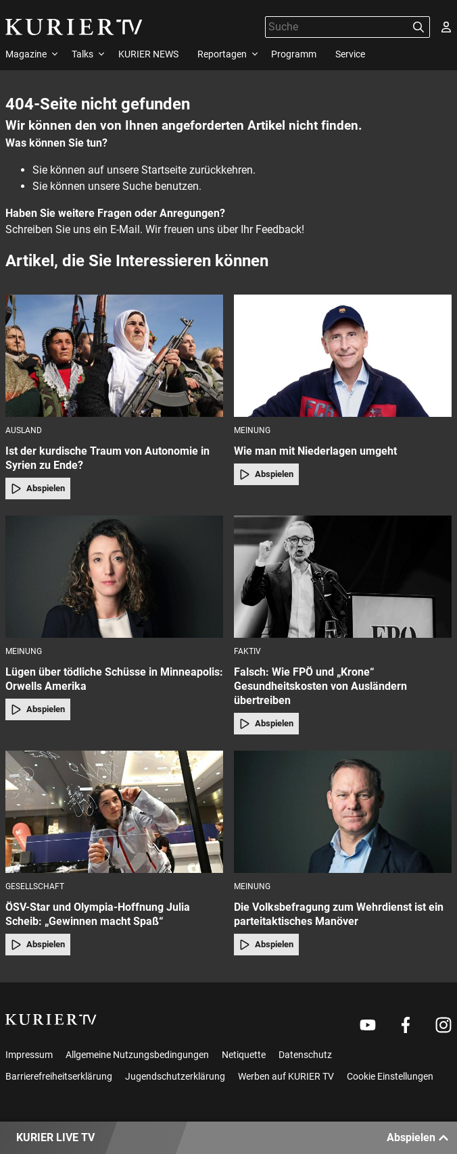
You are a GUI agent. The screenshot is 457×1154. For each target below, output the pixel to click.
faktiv (247, 651)
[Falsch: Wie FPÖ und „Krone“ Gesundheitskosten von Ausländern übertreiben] (343, 577)
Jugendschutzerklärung (175, 1076)
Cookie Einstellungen (390, 1076)
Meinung (252, 430)
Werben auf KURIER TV (286, 1076)
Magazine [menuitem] (26, 54)
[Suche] (337, 26)
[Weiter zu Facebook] (406, 1025)
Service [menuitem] (350, 54)
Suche (137, 186)
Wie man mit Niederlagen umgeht (315, 451)
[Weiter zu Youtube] (368, 1025)
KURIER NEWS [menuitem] (148, 54)
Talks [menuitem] (82, 54)
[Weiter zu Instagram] (443, 1025)
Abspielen (38, 488)
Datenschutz (305, 1054)
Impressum (29, 1054)
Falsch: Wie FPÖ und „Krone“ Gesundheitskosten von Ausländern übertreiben (320, 686)
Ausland (23, 430)
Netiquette (244, 1054)
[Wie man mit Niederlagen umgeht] (343, 356)
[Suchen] (418, 27)
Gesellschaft (34, 886)
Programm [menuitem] (293, 54)
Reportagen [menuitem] (222, 54)
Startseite (164, 170)
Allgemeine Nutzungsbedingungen (137, 1054)
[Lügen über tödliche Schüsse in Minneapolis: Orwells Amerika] (114, 577)
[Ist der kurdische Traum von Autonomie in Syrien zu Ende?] (114, 356)
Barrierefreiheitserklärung (58, 1076)
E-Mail (125, 229)
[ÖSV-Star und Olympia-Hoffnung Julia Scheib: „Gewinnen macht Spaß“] (114, 812)
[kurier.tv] (51, 1019)
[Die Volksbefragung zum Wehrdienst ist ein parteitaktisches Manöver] (343, 812)
